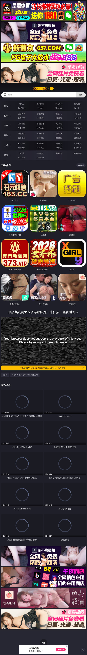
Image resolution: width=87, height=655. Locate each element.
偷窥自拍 (21, 133)
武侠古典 (77, 143)
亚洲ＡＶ (21, 114)
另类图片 (77, 138)
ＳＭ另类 (77, 118)
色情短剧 (40, 157)
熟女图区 (58, 138)
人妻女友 (58, 143)
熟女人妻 (21, 118)
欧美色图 (58, 133)
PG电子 (21, 104)
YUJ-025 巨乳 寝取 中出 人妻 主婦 (25, 375)
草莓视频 (58, 153)
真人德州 (40, 104)
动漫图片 (77, 133)
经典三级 (40, 128)
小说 (6, 145)
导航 (6, 155)
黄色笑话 (58, 147)
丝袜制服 (40, 118)
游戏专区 (77, 104)
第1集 (5, 375)
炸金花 (40, 108)
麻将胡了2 (21, 108)
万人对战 (58, 104)
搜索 (80, 95)
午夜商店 (40, 153)
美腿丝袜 (21, 138)
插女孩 (21, 153)
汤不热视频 (77, 153)
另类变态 (77, 128)
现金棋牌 (58, 108)
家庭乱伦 (40, 143)
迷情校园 (21, 147)
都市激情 (21, 143)
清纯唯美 (40, 138)
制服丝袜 (21, 128)
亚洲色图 (40, 133)
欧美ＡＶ (58, 114)
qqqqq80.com (43, 88)
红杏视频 (21, 157)
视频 (6, 115)
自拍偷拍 (40, 114)
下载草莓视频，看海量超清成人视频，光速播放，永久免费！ (52, 368)
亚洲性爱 (21, 123)
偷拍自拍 (40, 123)
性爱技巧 (77, 147)
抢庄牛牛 (77, 108)
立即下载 (60, 649)
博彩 (6, 105)
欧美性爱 (77, 123)
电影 (6, 125)
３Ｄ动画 (77, 114)
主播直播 (58, 118)
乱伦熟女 (58, 128)
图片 (6, 135)
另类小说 (40, 147)
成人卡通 (58, 123)
